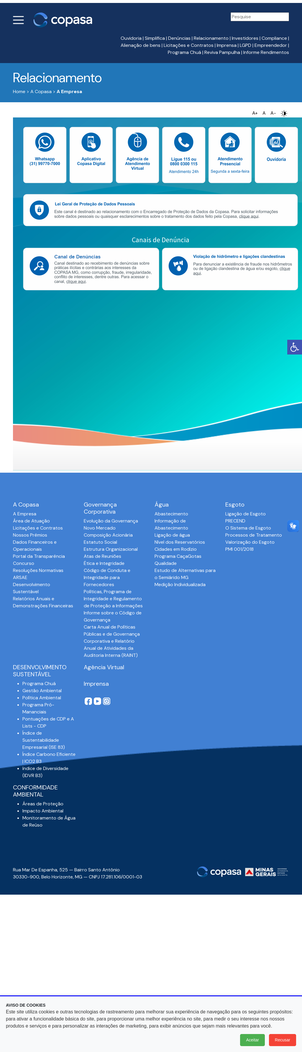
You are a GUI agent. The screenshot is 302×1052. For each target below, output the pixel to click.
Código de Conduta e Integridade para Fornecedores (107, 577)
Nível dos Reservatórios (180, 542)
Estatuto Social (100, 542)
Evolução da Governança (111, 521)
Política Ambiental (41, 698)
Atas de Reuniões (102, 556)
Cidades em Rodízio (176, 549)
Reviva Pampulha (222, 52)
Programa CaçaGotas (178, 556)
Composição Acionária (108, 535)
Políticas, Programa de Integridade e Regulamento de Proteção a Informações (113, 598)
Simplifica (155, 38)
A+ (255, 113)
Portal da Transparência (39, 556)
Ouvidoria (131, 38)
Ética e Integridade (104, 563)
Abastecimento (171, 514)
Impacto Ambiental (42, 811)
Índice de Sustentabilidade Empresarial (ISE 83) (43, 740)
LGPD (245, 45)
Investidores (245, 38)
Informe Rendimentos (266, 52)
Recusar (282, 1040)
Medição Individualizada (180, 584)
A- (273, 113)
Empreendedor (271, 45)
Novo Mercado (100, 528)
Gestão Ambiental (42, 690)
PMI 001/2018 (239, 549)
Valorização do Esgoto (250, 542)
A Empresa (24, 514)
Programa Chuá (184, 52)
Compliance (274, 38)
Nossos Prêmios (30, 535)
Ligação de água (172, 535)
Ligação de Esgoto (245, 514)
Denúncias (179, 38)
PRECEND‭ (235, 521)
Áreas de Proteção (42, 804)
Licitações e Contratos (189, 45)
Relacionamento (211, 38)
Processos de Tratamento (253, 535)
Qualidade (166, 563)
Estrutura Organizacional (111, 549)
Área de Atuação (31, 521)
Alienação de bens (140, 45)
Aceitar (252, 1040)
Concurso (23, 563)
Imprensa (227, 45)
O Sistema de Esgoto (248, 528)
